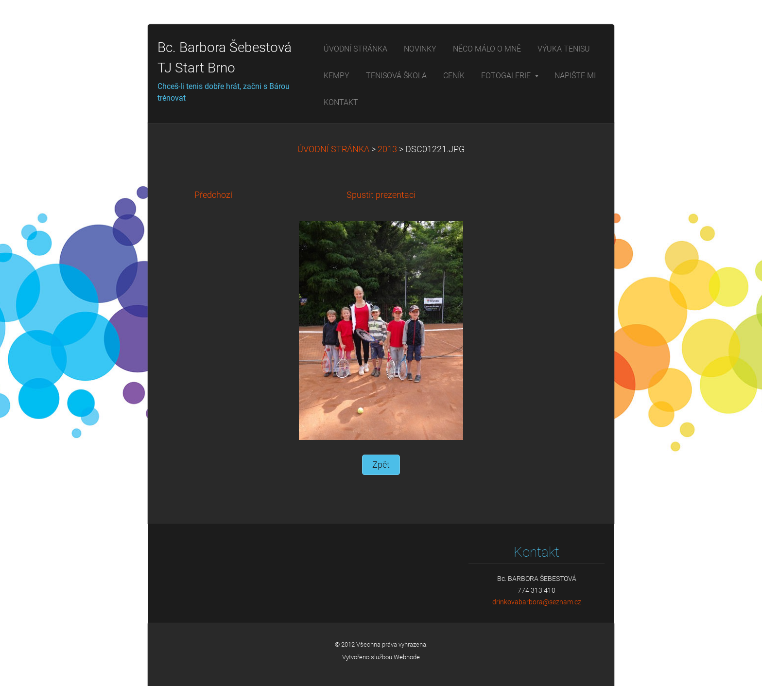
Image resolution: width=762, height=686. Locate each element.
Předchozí (213, 195)
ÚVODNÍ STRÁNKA (333, 149)
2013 (387, 149)
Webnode (407, 657)
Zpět (381, 465)
